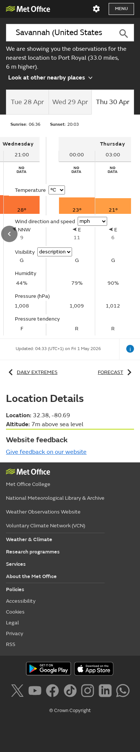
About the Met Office (31, 576)
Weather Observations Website (43, 512)
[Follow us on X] (18, 692)
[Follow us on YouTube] (36, 692)
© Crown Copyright (70, 711)
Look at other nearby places (50, 77)
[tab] (27, 102)
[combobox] (59, 32)
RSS (10, 644)
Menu (121, 9)
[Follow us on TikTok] (71, 692)
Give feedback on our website (46, 452)
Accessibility (20, 601)
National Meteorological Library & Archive (55, 498)
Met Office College (28, 484)
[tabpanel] (95, 236)
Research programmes (33, 552)
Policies (15, 589)
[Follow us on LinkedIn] (107, 692)
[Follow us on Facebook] (54, 692)
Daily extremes (31, 372)
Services (16, 564)
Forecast (116, 372)
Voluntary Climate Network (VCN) (45, 525)
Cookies (15, 612)
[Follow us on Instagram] (89, 692)
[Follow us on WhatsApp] (122, 692)
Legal (12, 623)
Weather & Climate (29, 539)
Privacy (14, 633)
